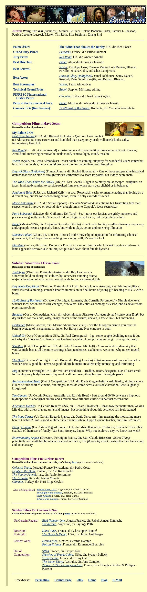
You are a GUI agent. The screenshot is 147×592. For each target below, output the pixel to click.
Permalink (42, 580)
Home (92, 580)
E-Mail (117, 580)
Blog (104, 580)
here (74, 462)
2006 (80, 580)
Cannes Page (63, 580)
